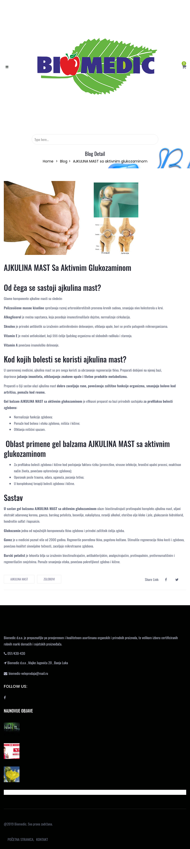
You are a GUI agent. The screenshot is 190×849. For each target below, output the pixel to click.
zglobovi (49, 579)
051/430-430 (16, 653)
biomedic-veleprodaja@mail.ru (28, 673)
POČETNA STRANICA (20, 839)
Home (48, 161)
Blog (63, 161)
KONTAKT (42, 839)
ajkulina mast (19, 579)
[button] (184, 66)
